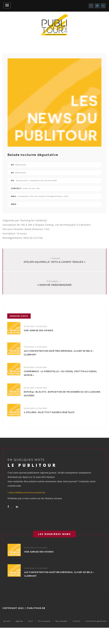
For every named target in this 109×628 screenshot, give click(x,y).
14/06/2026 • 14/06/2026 (35, 347)
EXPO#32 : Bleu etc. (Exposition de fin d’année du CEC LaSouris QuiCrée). (62, 394)
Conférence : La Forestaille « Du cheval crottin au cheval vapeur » (60, 373)
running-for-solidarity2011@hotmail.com (43, 196)
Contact (76, 621)
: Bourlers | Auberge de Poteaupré (36, 181)
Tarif (30, 621)
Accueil (6, 621)
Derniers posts (19, 316)
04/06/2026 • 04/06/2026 (35, 367)
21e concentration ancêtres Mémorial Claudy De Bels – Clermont (59, 353)
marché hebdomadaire (55, 284)
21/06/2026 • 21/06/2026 (35, 326)
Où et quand (44, 621)
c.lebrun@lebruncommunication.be (26, 492)
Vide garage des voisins (38, 330)
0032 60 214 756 (31, 188)
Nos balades (61, 621)
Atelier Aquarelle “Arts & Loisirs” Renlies (53, 261)
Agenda (19, 621)
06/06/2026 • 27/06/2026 (35, 408)
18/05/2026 (20, 165)
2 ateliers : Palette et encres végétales (49, 412)
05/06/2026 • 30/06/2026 (35, 388)
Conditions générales (96, 621)
